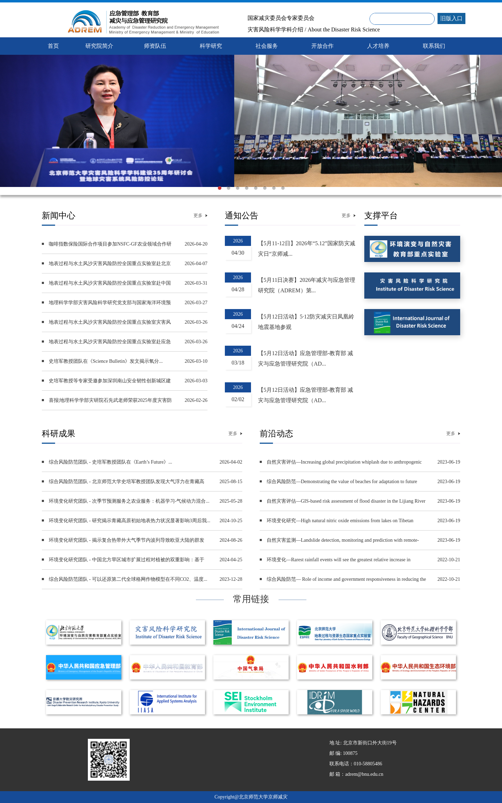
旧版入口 (451, 18)
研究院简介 (99, 46)
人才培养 (378, 46)
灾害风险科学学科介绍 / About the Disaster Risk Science (314, 29)
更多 (198, 215)
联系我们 (434, 46)
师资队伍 (155, 46)
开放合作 (322, 46)
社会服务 (267, 46)
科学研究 (211, 46)
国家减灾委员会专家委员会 (281, 18)
